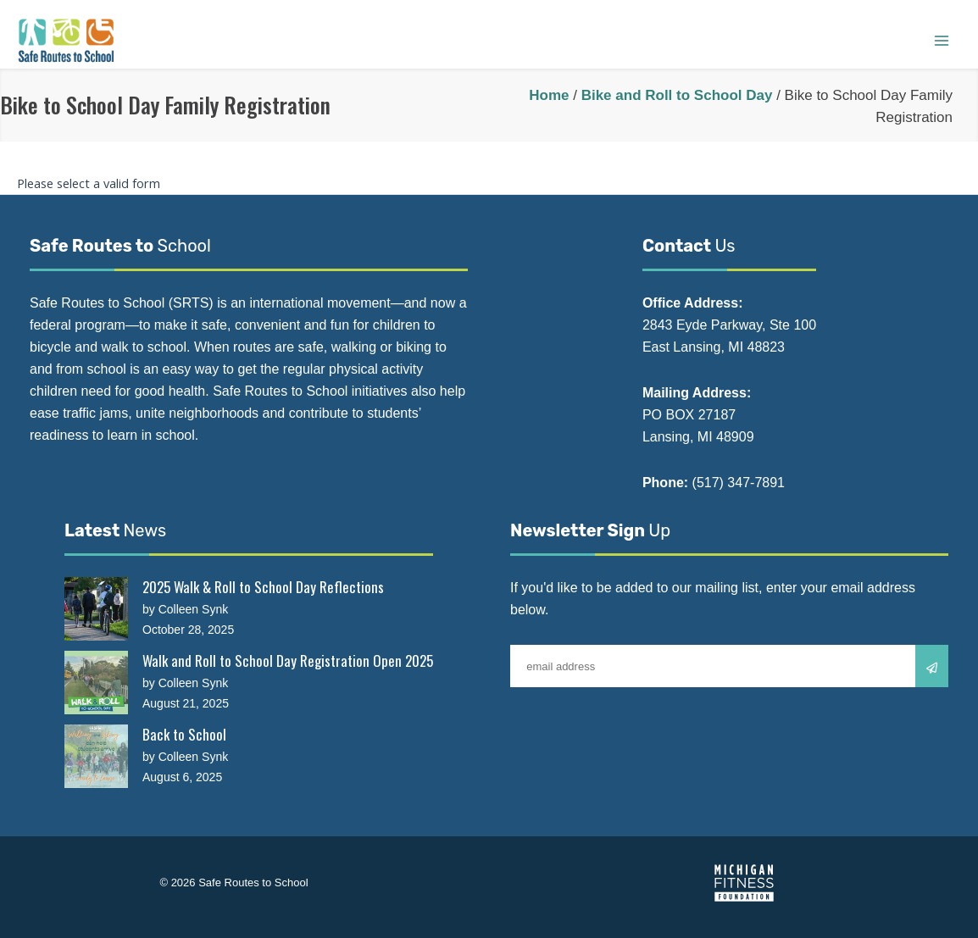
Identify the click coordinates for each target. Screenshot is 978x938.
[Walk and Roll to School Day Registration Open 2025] (96, 682)
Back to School (184, 734)
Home (549, 95)
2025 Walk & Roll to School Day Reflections (263, 586)
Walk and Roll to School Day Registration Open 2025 (287, 660)
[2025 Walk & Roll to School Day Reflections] (96, 609)
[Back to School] (96, 756)
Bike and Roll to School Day (677, 95)
